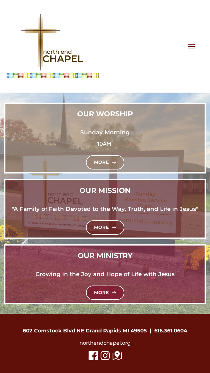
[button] (191, 46)
